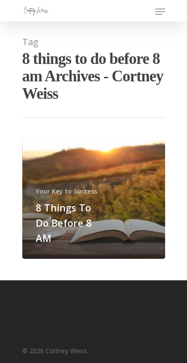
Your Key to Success (66, 191)
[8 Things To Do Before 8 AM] (93, 199)
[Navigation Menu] (160, 11)
